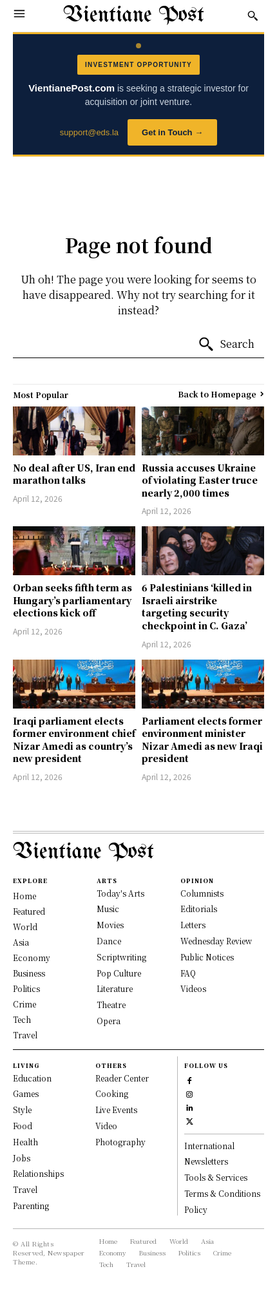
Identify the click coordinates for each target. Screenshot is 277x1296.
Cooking (111, 1093)
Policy (195, 1209)
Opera (108, 1020)
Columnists (202, 893)
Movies (110, 924)
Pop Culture (119, 972)
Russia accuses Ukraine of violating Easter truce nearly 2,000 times (200, 480)
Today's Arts (120, 893)
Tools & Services (215, 1177)
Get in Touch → (172, 132)
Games (26, 1093)
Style (22, 1109)
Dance (109, 940)
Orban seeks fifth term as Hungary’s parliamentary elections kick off (72, 600)
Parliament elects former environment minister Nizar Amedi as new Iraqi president (202, 739)
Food (22, 1125)
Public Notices (207, 956)
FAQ (188, 972)
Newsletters (206, 1161)
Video (106, 1125)
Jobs (21, 1157)
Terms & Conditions (222, 1193)
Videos (193, 988)
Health (25, 1141)
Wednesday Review (216, 940)
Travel (25, 1189)
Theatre (111, 1004)
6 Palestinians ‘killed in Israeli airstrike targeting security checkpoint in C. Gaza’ (197, 606)
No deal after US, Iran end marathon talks (74, 474)
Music (108, 908)
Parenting (31, 1205)
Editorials (198, 908)
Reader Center (122, 1077)
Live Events (116, 1109)
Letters (192, 924)
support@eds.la (89, 132)
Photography (120, 1141)
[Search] (226, 344)
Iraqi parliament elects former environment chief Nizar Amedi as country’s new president (74, 739)
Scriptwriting (121, 956)
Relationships (38, 1173)
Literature (115, 988)
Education (32, 1077)
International (209, 1145)
